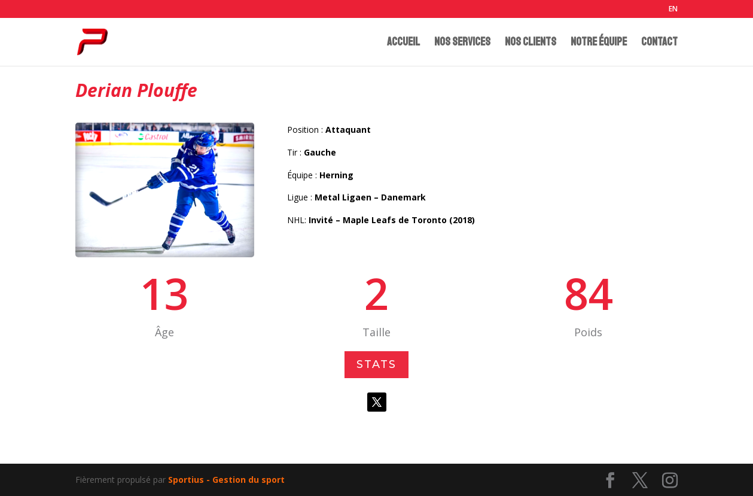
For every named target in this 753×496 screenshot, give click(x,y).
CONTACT (659, 43)
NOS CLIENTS (530, 43)
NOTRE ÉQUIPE (599, 43)
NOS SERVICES (462, 43)
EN (673, 9)
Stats (376, 365)
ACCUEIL (403, 43)
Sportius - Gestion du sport (226, 479)
